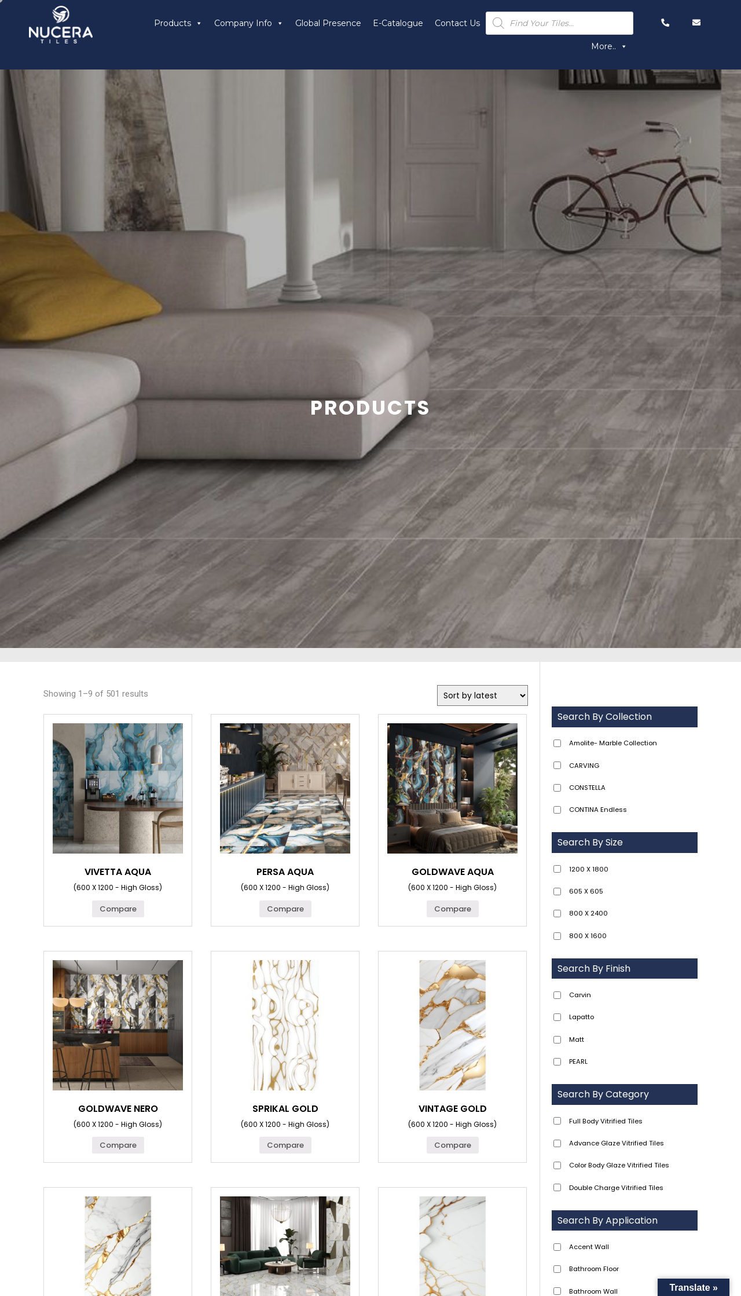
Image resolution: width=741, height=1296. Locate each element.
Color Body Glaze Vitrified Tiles (619, 1165)
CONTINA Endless (598, 809)
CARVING (584, 765)
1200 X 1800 (588, 869)
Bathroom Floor (594, 1268)
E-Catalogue (398, 23)
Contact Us (457, 23)
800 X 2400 (588, 913)
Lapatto (581, 1017)
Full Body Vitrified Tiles (606, 1121)
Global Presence (328, 23)
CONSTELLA (587, 787)
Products (178, 23)
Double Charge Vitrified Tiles (616, 1187)
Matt (576, 1039)
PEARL (578, 1061)
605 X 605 (586, 891)
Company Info (249, 23)
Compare (118, 908)
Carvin (580, 995)
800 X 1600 (588, 935)
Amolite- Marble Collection (613, 743)
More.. (609, 46)
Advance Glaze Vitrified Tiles (616, 1143)
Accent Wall (589, 1246)
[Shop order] (482, 695)
